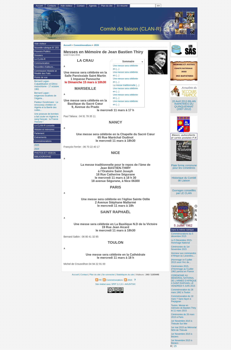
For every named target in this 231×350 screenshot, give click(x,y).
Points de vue (40, 77)
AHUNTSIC (130, 284)
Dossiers (38, 55)
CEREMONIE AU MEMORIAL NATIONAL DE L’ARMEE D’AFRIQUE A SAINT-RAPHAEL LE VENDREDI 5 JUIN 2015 (183, 280)
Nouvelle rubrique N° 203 (46, 47)
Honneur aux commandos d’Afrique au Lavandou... (183, 254)
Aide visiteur (66, 6)
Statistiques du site (125, 274)
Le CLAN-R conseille (44, 125)
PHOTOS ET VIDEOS (45, 153)
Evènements (40, 137)
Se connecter (108, 274)
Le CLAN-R (39, 59)
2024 (36, 149)
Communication (41, 63)
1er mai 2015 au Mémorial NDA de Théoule (184, 328)
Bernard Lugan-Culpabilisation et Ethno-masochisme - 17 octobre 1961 (46, 85)
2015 (96, 45)
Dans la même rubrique (182, 230)
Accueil (67, 45)
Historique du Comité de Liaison (184, 179)
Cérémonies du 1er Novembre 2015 (180, 248)
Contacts (51, 6)
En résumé (122, 6)
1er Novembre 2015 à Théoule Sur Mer (181, 322)
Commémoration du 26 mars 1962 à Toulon (182, 291)
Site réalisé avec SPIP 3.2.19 (109, 284)
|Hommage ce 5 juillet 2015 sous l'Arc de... (181, 261)
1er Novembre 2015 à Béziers (181, 335)
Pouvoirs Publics (42, 51)
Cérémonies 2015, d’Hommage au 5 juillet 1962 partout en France (182, 269)
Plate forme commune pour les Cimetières (184, 166)
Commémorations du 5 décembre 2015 (182, 235)
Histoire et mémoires (44, 129)
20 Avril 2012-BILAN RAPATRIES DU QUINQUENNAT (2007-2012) (184, 105)
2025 (36, 145)
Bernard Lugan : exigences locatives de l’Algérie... (45, 95)
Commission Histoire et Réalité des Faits (45, 72)
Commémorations (82, 45)
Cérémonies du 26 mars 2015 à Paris (182, 315)
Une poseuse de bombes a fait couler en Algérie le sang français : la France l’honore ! (46, 118)
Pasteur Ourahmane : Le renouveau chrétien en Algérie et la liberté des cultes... (46, 106)
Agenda (93, 6)
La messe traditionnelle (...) (126, 85)
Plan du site (106, 6)
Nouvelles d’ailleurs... (44, 67)
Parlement (39, 133)
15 (175, 346)
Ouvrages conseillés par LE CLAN (184, 191)
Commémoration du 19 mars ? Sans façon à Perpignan (182, 299)
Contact (80, 6)
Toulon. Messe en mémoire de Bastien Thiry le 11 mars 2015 (183, 308)
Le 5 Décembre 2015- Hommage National (181, 241)
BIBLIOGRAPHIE (42, 156)
